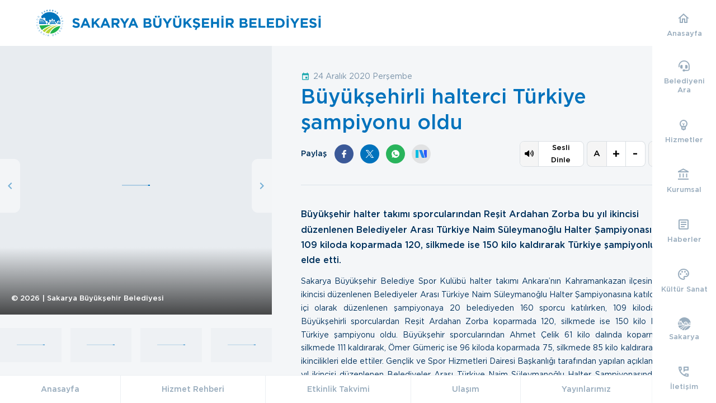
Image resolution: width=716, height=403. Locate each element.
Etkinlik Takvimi (338, 389)
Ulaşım (465, 389)
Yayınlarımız (586, 389)
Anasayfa (60, 389)
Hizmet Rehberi (193, 389)
